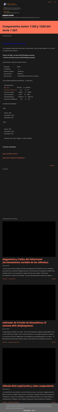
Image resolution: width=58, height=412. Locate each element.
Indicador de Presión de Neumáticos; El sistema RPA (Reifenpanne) (24, 324)
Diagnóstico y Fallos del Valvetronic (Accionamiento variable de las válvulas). (25, 261)
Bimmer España (8, 15)
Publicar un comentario (13, 342)
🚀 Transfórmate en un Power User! (11, 12)
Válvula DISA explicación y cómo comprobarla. (28, 385)
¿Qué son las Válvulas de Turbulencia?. (13, 158)
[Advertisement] (29, 208)
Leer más (54, 278)
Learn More (26, 410)
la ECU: (8, 87)
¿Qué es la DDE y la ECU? (10, 153)
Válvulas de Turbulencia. (10, 90)
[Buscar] (49, 2)
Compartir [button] (51, 165)
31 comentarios (11, 278)
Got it (33, 410)
